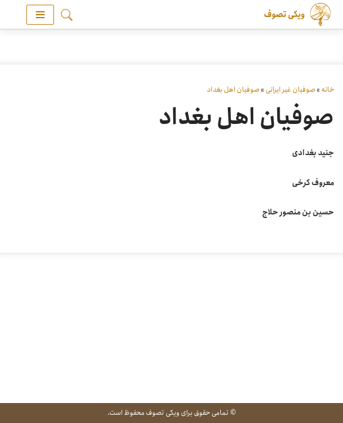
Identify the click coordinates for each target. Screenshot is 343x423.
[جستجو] (66, 15)
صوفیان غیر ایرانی (290, 89)
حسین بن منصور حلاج (298, 212)
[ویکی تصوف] (296, 14)
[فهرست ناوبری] (40, 15)
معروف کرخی (313, 183)
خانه (327, 89)
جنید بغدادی (313, 153)
